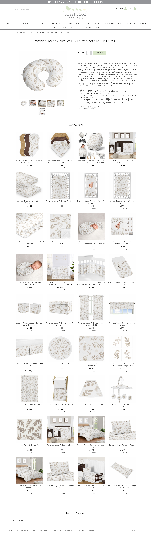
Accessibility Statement (95, 530)
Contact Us (24, 530)
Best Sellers (31, 32)
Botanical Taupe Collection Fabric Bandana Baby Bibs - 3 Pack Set (60, 161)
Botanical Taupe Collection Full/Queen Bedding (91, 446)
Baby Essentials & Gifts (113, 23)
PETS (64, 27)
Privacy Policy (43, 530)
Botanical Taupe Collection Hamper (60, 404)
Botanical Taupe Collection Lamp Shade (91, 405)
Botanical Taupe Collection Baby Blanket (60, 243)
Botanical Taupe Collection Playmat (60, 364)
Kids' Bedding (56, 23)
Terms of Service (56, 530)
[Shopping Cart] (135, 8)
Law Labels (81, 530)
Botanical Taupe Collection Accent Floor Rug (29, 446)
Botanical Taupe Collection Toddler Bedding (91, 486)
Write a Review (18, 520)
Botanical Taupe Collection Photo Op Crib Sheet (91, 202)
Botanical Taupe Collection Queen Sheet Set (122, 446)
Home (15, 32)
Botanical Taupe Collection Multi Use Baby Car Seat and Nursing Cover (91, 161)
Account (119, 8)
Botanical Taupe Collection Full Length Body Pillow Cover (122, 486)
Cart (130, 8)
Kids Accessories (93, 23)
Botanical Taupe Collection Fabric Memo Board (91, 365)
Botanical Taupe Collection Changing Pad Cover (122, 283)
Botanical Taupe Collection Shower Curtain (29, 405)
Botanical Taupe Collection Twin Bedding (29, 486)
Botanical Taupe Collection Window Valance (122, 324)
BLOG (33, 530)
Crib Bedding (25, 23)
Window (55, 27)
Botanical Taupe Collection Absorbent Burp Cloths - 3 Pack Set (29, 161)
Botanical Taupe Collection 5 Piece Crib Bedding (60, 446)
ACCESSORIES (86, 27)
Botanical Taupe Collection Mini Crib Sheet (122, 202)
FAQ (17, 530)
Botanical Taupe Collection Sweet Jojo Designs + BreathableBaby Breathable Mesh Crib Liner (91, 283)
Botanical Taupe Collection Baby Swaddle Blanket (29, 283)
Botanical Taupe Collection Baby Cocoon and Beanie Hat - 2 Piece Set (91, 243)
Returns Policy (69, 530)
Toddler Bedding (41, 23)
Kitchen (73, 27)
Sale (97, 27)
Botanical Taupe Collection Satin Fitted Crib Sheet (29, 243)
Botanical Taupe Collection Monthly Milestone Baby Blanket (122, 243)
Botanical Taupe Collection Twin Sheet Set (60, 486)
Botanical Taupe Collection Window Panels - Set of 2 (91, 324)
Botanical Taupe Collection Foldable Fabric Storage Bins (29, 324)
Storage (143, 23)
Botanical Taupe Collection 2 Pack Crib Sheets (29, 202)
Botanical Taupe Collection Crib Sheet (60, 201)
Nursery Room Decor (74, 23)
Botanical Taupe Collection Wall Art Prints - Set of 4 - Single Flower (122, 365)
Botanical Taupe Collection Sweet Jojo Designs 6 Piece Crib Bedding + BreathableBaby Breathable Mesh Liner (60, 283)
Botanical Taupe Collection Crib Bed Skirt (29, 364)
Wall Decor (130, 23)
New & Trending (10, 23)
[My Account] (125, 8)
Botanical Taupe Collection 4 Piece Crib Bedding (122, 161)
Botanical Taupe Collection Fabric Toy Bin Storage (60, 324)
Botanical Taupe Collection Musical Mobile (122, 405)
